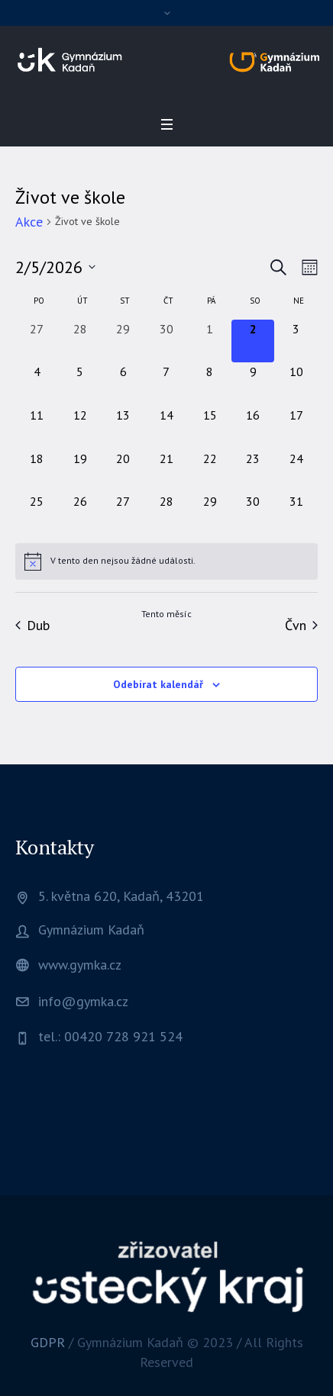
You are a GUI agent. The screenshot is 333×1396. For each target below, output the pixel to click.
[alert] (166, 561)
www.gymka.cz (79, 964)
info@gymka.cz (83, 1001)
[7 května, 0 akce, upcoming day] (167, 384)
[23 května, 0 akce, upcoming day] (253, 471)
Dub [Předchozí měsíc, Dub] (32, 625)
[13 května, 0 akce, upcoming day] (123, 427)
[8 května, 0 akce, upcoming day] (209, 384)
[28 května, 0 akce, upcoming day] (167, 514)
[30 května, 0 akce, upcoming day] (253, 514)
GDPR (48, 1342)
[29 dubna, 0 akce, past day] (123, 341)
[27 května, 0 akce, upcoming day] (123, 514)
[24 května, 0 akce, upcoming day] (296, 471)
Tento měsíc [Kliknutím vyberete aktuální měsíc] (166, 613)
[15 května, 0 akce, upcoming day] (209, 427)
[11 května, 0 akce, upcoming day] (37, 427)
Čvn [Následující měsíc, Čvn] (301, 625)
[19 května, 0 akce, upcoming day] (80, 471)
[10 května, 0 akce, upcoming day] (296, 384)
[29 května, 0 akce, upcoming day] (209, 514)
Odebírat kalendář (158, 684)
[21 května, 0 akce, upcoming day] (167, 471)
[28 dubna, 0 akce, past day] (80, 341)
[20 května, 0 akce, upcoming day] (123, 471)
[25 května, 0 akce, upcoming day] (37, 514)
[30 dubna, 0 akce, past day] (167, 341)
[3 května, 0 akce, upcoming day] (296, 341)
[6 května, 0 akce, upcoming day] (123, 384)
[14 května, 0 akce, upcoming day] (167, 427)
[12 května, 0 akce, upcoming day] (80, 427)
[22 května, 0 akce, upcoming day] (209, 471)
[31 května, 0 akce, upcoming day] (296, 514)
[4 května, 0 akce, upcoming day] (37, 384)
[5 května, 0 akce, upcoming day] (80, 384)
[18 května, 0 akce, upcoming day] (37, 471)
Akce (29, 221)
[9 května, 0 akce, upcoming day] (253, 384)
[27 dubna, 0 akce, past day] (37, 341)
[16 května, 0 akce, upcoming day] (253, 427)
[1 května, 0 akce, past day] (209, 341)
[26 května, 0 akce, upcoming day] (80, 514)
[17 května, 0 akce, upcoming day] (296, 427)
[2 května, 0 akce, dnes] (253, 341)
